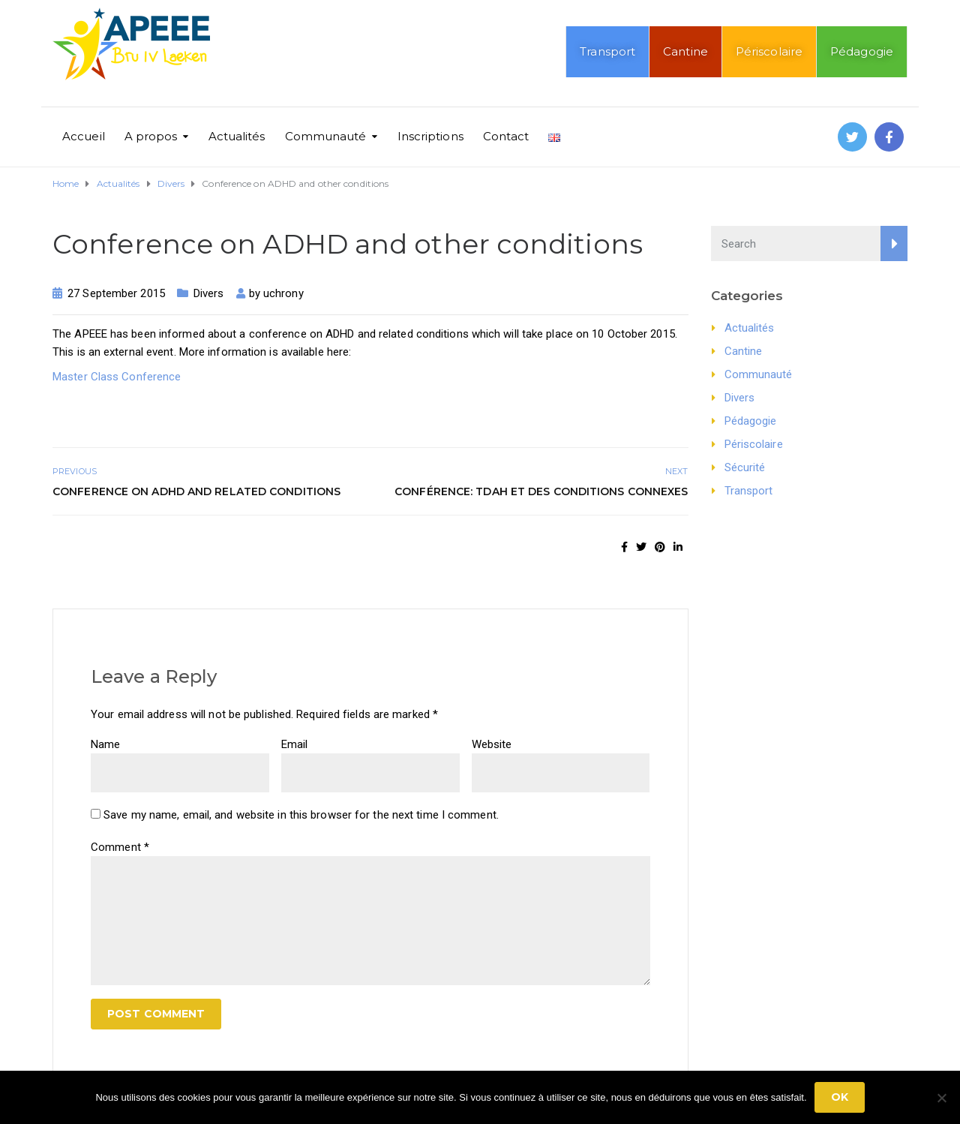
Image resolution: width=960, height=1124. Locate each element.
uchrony (283, 293)
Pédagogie (861, 51)
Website (492, 744)
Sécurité (745, 467)
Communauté (326, 136)
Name (105, 744)
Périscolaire (769, 51)
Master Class (85, 376)
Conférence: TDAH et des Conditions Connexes (541, 491)
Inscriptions (431, 136)
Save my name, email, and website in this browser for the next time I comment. (301, 815)
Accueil (83, 136)
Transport (607, 51)
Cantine (685, 51)
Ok (839, 1097)
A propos (151, 136)
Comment (120, 847)
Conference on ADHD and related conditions (196, 491)
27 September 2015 (116, 293)
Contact (506, 136)
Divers (209, 293)
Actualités (237, 136)
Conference (151, 376)
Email (294, 744)
